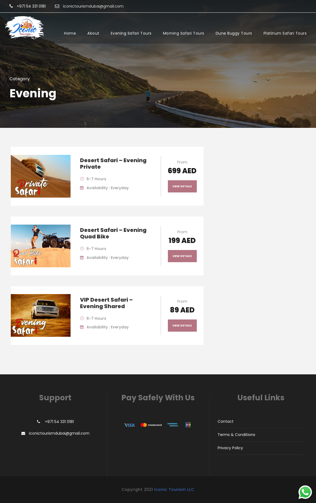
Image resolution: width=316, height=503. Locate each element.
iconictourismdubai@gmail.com (59, 433)
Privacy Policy (230, 448)
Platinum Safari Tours (285, 33)
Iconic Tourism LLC (174, 489)
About (93, 33)
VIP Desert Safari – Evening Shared (106, 303)
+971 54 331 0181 (31, 6)
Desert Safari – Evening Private (113, 163)
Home (70, 33)
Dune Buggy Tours (234, 33)
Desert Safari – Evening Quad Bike (113, 233)
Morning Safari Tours (183, 33)
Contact (226, 421)
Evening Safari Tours (131, 33)
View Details (182, 186)
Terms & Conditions (236, 434)
